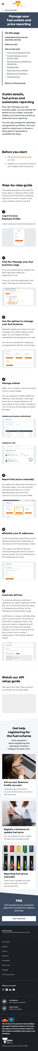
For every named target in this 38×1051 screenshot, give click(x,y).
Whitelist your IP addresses (17, 74)
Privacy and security (8, 974)
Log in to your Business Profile (18, 53)
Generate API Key (13, 77)
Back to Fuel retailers (11, 10)
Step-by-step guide (12, 49)
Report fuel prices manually (17, 70)
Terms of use (6, 965)
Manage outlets (13, 67)
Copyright (5, 970)
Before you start (11, 44)
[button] (3, 4)
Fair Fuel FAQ (19, 919)
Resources (5, 956)
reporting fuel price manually (14, 495)
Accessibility (6, 960)
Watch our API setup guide (15, 83)
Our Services (6, 942)
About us (4, 946)
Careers (4, 951)
